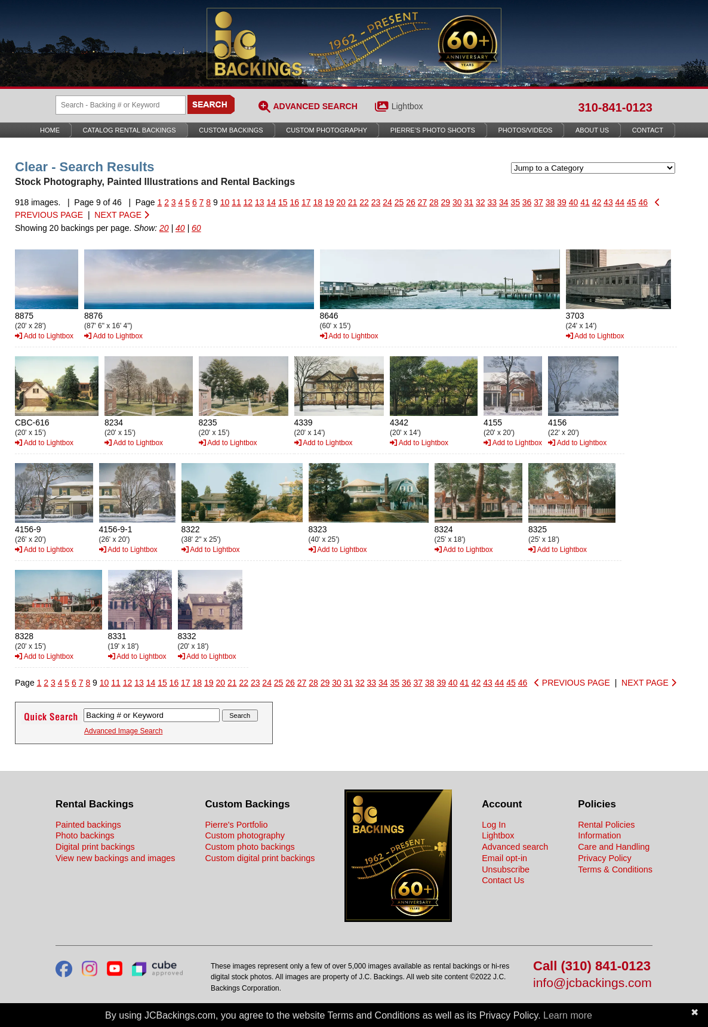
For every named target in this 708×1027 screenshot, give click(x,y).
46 (643, 202)
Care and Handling (613, 847)
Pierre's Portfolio (236, 824)
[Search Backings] (121, 105)
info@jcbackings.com (592, 983)
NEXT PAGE (121, 215)
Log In (494, 824)
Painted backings (88, 824)
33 (492, 202)
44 (620, 202)
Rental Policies (606, 824)
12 (248, 202)
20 (341, 202)
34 (504, 202)
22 (364, 202)
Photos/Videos (525, 130)
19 (329, 202)
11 (236, 202)
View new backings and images (116, 858)
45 (631, 202)
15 (283, 202)
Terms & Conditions (615, 869)
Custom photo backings (249, 847)
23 (376, 202)
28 (434, 202)
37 (538, 202)
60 (196, 228)
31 (468, 202)
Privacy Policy (605, 858)
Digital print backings (95, 847)
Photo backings (85, 835)
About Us (592, 130)
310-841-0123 (615, 107)
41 (585, 202)
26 (410, 202)
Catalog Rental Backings (129, 130)
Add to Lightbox (44, 336)
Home (50, 130)
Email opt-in (504, 858)
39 (562, 202)
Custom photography (245, 835)
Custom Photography (326, 130)
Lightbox (407, 106)
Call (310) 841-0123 (592, 966)
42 (597, 202)
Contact (647, 130)
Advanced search (515, 847)
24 (387, 202)
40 (573, 202)
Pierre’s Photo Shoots (432, 130)
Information (599, 835)
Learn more (567, 1015)
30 (457, 202)
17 (306, 202)
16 (294, 202)
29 (446, 202)
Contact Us (503, 880)
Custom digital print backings (260, 858)
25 (399, 202)
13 (259, 202)
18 (317, 202)
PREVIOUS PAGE (572, 682)
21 (353, 202)
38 (550, 202)
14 (271, 202)
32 (480, 202)
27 (422, 202)
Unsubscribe (506, 869)
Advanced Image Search (123, 731)
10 (225, 202)
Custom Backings (231, 130)
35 (515, 202)
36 (527, 202)
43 (608, 202)
